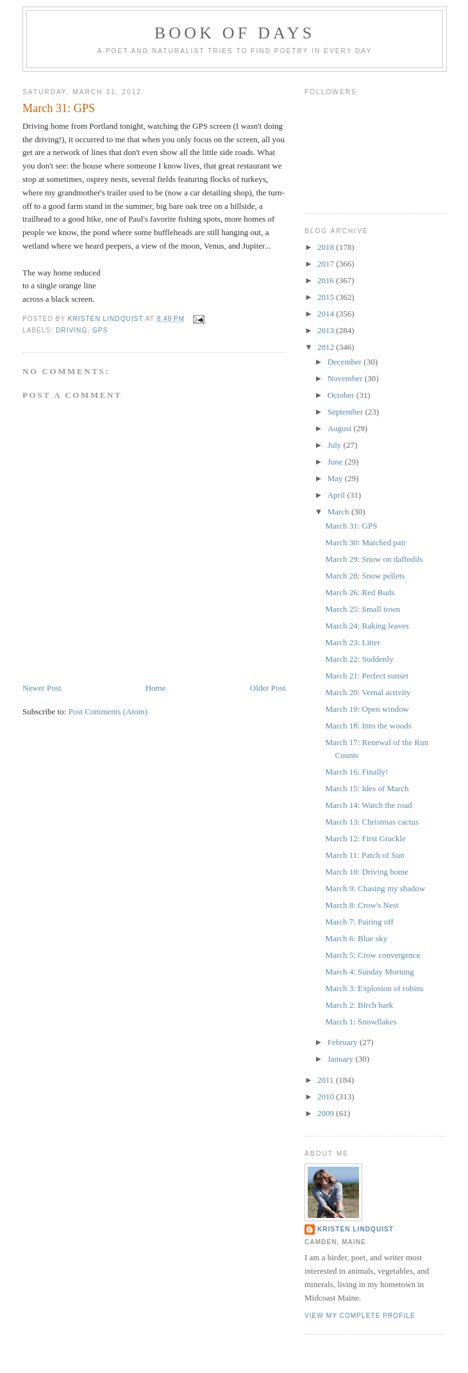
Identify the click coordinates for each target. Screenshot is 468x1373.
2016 (326, 280)
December (346, 361)
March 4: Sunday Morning (369, 971)
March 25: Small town (362, 609)
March (339, 511)
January (342, 1059)
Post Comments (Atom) (108, 711)
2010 (326, 1096)
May (336, 478)
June (336, 461)
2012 (326, 347)
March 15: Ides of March (366, 788)
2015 (326, 297)
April (337, 495)
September (346, 411)
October (342, 395)
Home (156, 688)
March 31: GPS (351, 525)
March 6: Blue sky (356, 938)
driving (71, 330)
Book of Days (235, 33)
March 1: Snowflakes (360, 1021)
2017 (326, 263)
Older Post (267, 688)
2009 (326, 1113)
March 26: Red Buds (359, 592)
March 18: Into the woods (368, 725)
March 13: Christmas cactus (372, 821)
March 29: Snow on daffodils (373, 559)
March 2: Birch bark (359, 1005)
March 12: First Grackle (365, 838)
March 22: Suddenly (359, 659)
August (341, 428)
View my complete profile (360, 1315)
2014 (326, 313)
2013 (326, 330)
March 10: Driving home (366, 871)
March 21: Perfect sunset (366, 675)
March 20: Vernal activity (367, 692)
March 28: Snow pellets (365, 575)
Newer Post (41, 688)
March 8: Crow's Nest (361, 905)
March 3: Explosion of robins (374, 988)
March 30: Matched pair (365, 542)
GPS (100, 330)
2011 (326, 1080)
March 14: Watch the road (368, 805)
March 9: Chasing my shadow (375, 888)
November (346, 378)
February (344, 1042)
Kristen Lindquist (355, 1229)
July (336, 445)
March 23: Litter (352, 642)
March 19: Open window (366, 709)
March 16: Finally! (356, 772)
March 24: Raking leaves (366, 625)
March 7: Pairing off (359, 921)
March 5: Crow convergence (372, 955)
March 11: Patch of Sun (364, 855)
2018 (326, 247)
